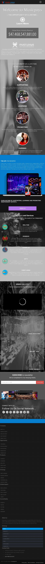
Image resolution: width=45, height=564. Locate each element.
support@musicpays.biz (9, 556)
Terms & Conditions (31, 562)
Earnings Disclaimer (39, 562)
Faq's (4, 541)
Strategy (5, 536)
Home (4, 528)
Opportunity (6, 533)
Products (5, 531)
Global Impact (6, 538)
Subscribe (40, 382)
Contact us (5, 546)
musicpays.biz (14, 561)
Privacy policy (24, 562)
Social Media (6, 543)
